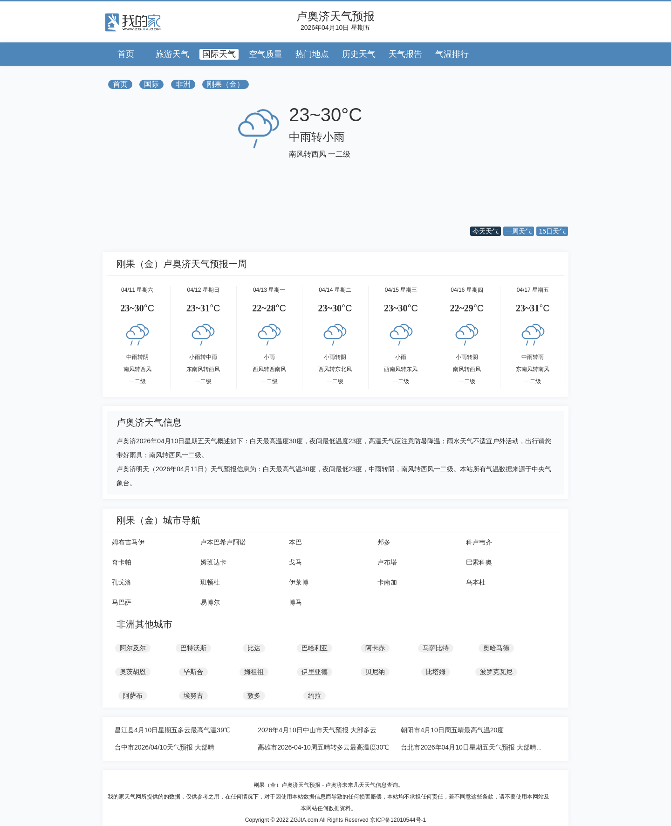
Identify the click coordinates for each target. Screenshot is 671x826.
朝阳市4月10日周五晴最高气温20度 (452, 730)
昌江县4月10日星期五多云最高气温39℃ (172, 730)
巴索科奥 (479, 562)
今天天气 (485, 231)
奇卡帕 (121, 562)
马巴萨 (121, 602)
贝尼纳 (375, 671)
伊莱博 (298, 582)
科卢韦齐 (479, 542)
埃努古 (193, 695)
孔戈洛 (121, 582)
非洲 (183, 84)
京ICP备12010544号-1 (398, 820)
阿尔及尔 (133, 648)
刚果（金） (225, 84)
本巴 (295, 542)
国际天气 (219, 54)
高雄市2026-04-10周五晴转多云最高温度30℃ (323, 747)
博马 (295, 602)
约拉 (314, 695)
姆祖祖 (254, 671)
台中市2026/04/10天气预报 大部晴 (164, 747)
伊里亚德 (314, 671)
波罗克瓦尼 (496, 671)
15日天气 (552, 231)
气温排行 (452, 54)
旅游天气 (172, 54)
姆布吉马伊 (128, 542)
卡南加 (387, 582)
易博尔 (210, 602)
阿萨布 (133, 695)
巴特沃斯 (193, 648)
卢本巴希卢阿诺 (223, 542)
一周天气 (519, 231)
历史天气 (359, 54)
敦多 (253, 695)
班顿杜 (210, 582)
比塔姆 (435, 671)
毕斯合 (193, 671)
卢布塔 (387, 562)
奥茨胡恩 (133, 671)
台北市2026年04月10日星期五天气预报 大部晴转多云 (478, 747)
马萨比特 (436, 648)
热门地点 (312, 54)
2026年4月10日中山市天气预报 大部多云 (317, 730)
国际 (151, 84)
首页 (125, 54)
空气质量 (265, 54)
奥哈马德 (496, 648)
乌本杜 (476, 582)
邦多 (383, 542)
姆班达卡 (213, 562)
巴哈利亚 (314, 648)
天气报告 (405, 54)
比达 (253, 648)
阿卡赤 (375, 648)
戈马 (295, 562)
